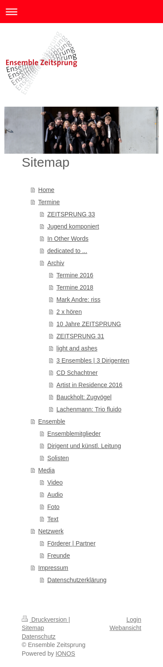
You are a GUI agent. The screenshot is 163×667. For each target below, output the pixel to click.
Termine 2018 (75, 287)
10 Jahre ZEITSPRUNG (89, 323)
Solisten (58, 458)
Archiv (55, 262)
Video (55, 482)
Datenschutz (39, 636)
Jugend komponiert (73, 226)
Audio (55, 494)
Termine (49, 202)
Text (53, 518)
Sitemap (33, 627)
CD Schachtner (77, 372)
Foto (53, 506)
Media (46, 470)
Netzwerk (50, 531)
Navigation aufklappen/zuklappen (81, 11)
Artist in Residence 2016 (90, 384)
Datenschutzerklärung (76, 579)
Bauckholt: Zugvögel (84, 397)
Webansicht (125, 627)
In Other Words (68, 238)
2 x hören (69, 311)
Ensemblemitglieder (74, 433)
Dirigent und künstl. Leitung (84, 445)
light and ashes (77, 348)
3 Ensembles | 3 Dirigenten (93, 360)
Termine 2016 (75, 275)
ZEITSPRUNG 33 (71, 214)
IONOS (65, 653)
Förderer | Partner (71, 543)
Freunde (58, 555)
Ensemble (51, 421)
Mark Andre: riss (78, 299)
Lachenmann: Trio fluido (89, 409)
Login (133, 619)
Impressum (53, 567)
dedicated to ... (67, 250)
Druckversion (45, 619)
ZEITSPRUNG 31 (80, 336)
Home (46, 189)
